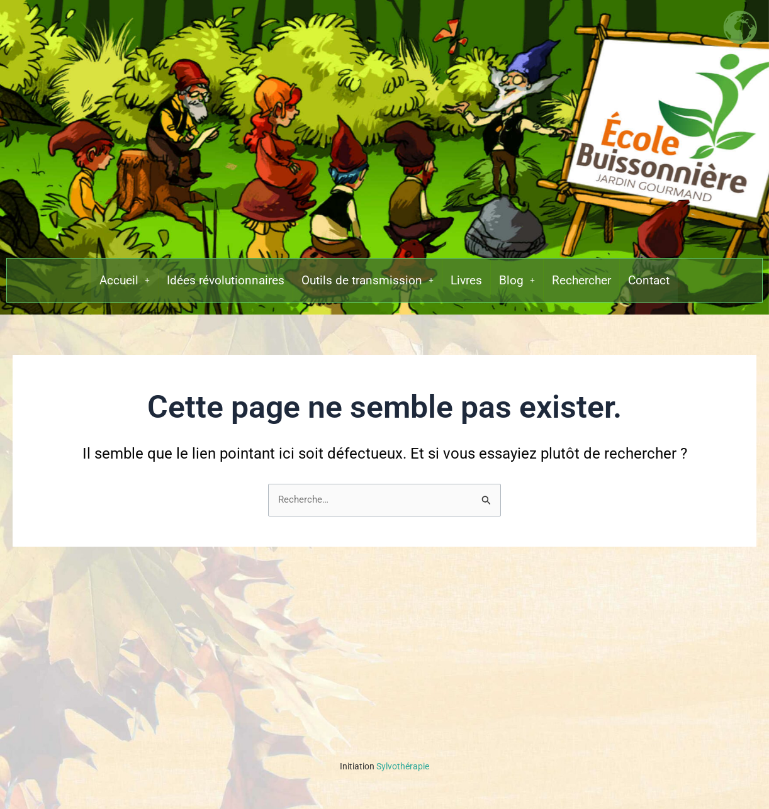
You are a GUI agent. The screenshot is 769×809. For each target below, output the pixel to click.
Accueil (114, 285)
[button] (114, 285)
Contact (659, 285)
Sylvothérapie (384, 766)
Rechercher (588, 285)
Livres (469, 285)
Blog (521, 285)
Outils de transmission (366, 285)
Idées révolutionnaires (219, 285)
